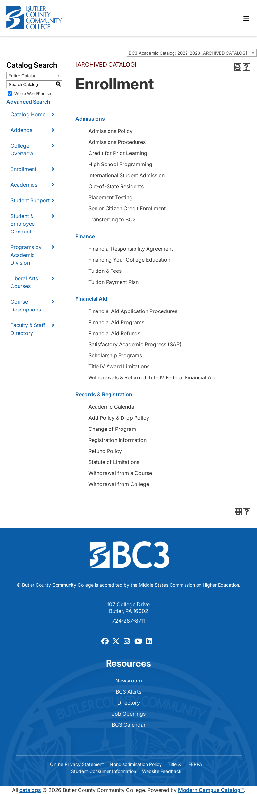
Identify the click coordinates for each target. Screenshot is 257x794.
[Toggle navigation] (246, 19)
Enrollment (23, 169)
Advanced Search (28, 102)
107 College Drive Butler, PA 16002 (128, 607)
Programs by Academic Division (26, 255)
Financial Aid (91, 299)
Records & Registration (103, 394)
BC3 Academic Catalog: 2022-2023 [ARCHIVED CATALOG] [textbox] (188, 53)
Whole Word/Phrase (32, 93)
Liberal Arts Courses (24, 282)
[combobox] (192, 53)
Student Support (30, 200)
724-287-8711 (128, 620)
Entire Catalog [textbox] (22, 75)
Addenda (21, 130)
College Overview (21, 149)
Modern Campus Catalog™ (211, 790)
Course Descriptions (25, 305)
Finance (85, 236)
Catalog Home (27, 114)
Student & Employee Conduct (22, 224)
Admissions (90, 118)
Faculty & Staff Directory (27, 329)
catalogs (30, 790)
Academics (23, 184)
